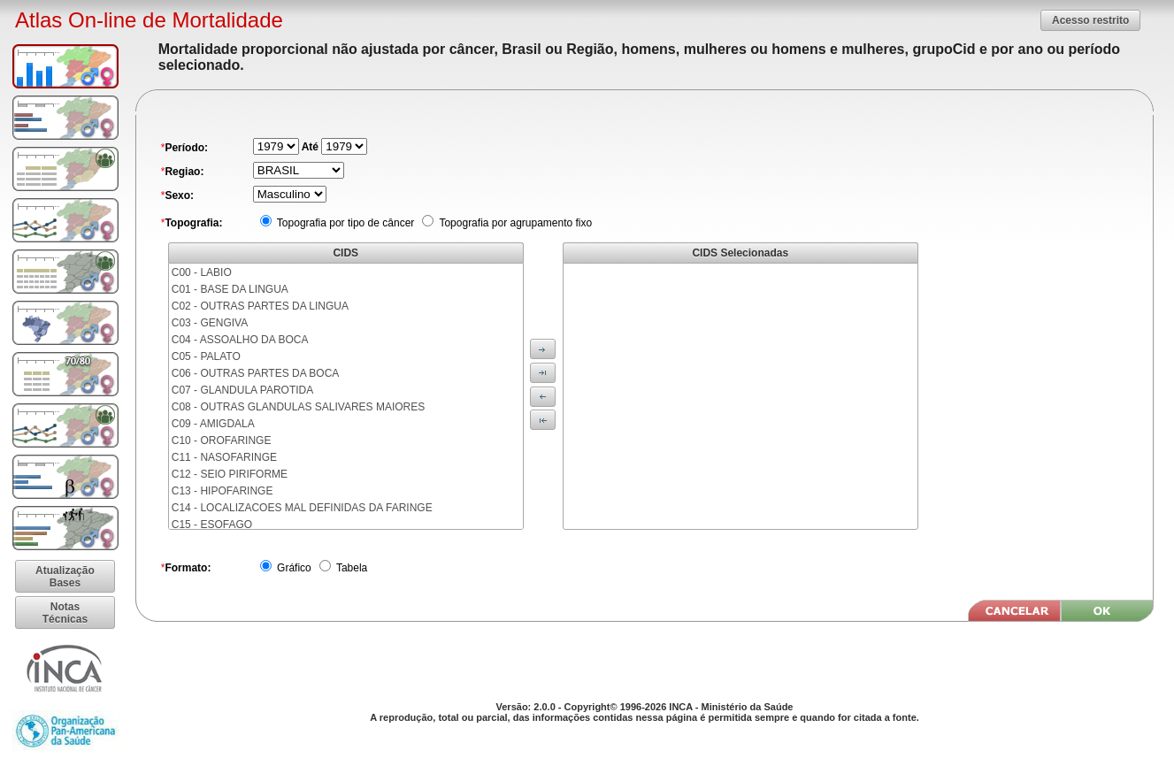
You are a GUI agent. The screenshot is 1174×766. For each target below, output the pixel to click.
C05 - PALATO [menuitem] (206, 356)
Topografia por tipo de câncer (344, 223)
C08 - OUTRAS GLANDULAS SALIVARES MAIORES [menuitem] (299, 407)
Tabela (350, 568)
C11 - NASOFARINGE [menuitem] (224, 457)
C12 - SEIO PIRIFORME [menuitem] (230, 474)
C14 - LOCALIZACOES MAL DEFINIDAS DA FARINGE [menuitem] (302, 508)
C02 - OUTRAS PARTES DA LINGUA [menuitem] (260, 306)
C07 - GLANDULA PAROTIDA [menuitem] (243, 390)
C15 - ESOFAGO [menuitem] (212, 524)
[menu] (346, 396)
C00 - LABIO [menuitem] (202, 272)
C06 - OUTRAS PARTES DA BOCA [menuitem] (256, 373)
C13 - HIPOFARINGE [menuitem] (222, 491)
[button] (1090, 20)
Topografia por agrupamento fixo (514, 223)
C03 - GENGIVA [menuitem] (210, 323)
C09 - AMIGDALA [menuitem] (213, 423)
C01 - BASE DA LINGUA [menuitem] (230, 289)
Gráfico (292, 568)
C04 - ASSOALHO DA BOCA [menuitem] (240, 339)
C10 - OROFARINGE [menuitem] (222, 440)
